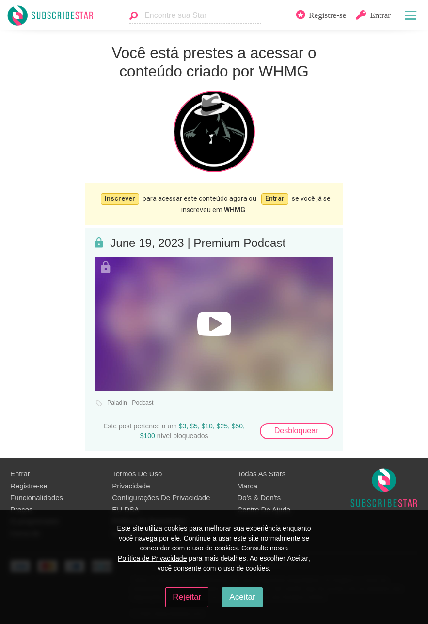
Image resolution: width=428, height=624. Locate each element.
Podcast (142, 401)
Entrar (275, 198)
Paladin (117, 401)
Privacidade (131, 485)
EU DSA (125, 508)
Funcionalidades (36, 496)
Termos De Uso (137, 473)
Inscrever (120, 198)
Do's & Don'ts (259, 496)
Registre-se (29, 485)
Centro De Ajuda (264, 508)
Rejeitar (187, 597)
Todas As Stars (262, 473)
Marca (248, 485)
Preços (21, 508)
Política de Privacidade (152, 558)
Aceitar (242, 597)
